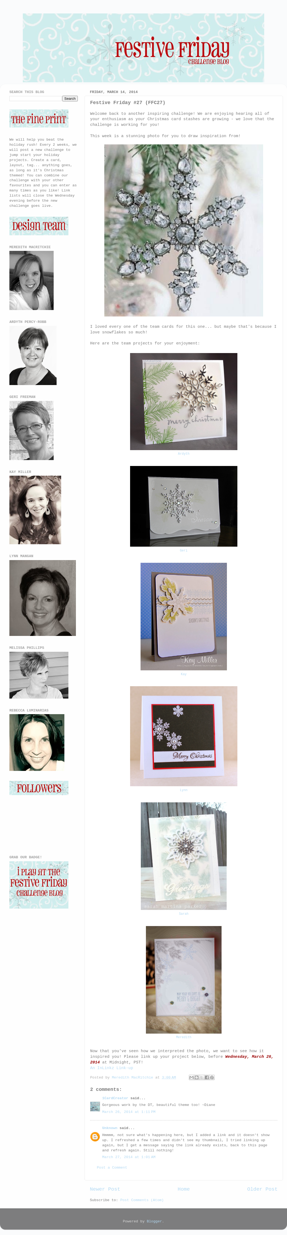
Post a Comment (112, 1168)
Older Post (262, 1189)
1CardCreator (115, 1098)
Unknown (109, 1128)
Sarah (184, 914)
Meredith (183, 1037)
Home (184, 1189)
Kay (183, 674)
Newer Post (105, 1189)
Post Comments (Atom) (142, 1200)
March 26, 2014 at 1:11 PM (128, 1112)
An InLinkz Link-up (111, 1068)
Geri (184, 551)
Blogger (154, 1221)
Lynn (184, 790)
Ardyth (184, 454)
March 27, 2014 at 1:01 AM (128, 1157)
